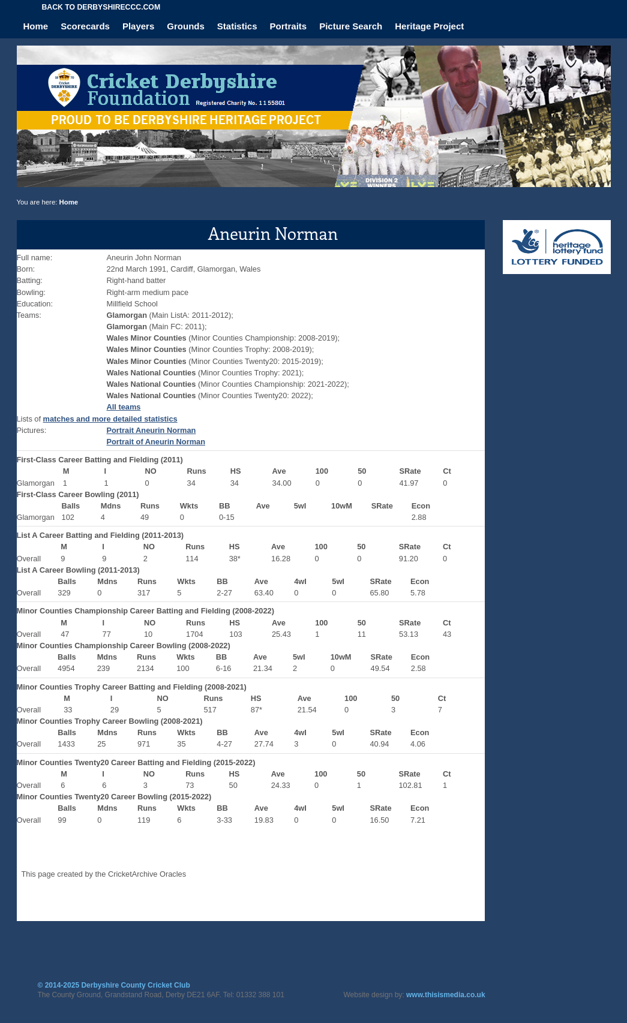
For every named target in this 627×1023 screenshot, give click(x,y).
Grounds (186, 26)
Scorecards (85, 26)
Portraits (288, 26)
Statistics (237, 26)
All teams (124, 406)
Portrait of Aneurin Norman (156, 441)
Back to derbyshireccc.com (101, 7)
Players (138, 26)
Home (36, 26)
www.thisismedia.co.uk (445, 995)
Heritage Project (429, 26)
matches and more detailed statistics (110, 418)
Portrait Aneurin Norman (151, 430)
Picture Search (350, 26)
